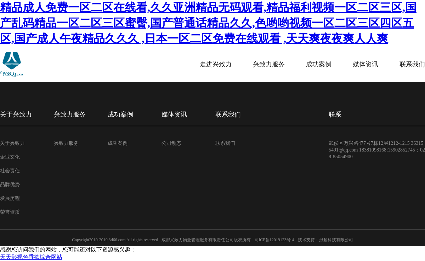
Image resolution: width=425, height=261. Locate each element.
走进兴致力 (216, 64)
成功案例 (319, 64)
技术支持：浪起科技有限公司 (325, 239)
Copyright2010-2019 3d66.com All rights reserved (115, 239)
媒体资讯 (365, 64)
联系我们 (412, 64)
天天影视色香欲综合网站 (31, 257)
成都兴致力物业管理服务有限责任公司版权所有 (206, 239)
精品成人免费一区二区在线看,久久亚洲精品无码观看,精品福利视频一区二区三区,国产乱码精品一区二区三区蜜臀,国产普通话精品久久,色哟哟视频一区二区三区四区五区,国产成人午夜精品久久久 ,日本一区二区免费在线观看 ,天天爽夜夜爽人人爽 (208, 23)
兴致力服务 (269, 64)
